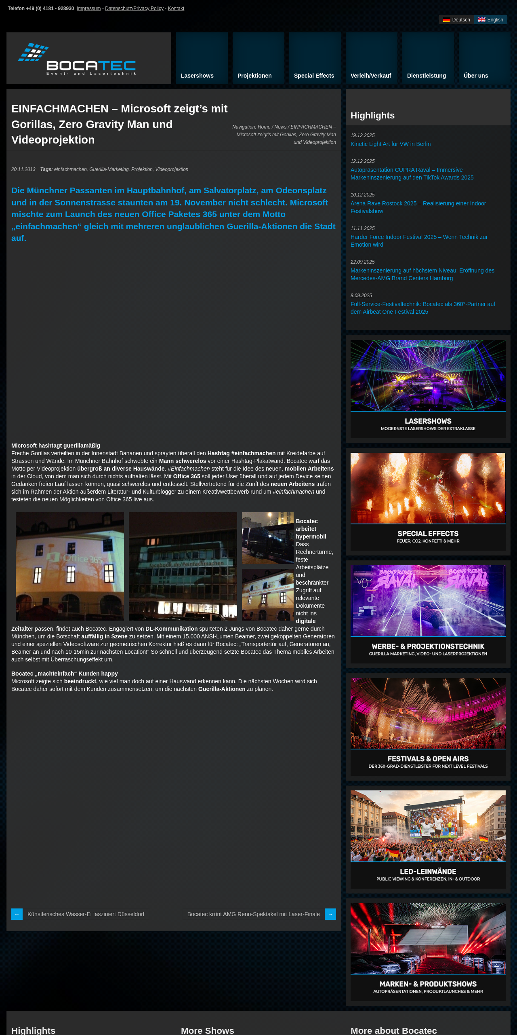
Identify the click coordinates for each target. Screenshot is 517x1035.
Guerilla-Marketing (108, 169)
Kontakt (176, 8)
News (281, 127)
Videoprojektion (172, 169)
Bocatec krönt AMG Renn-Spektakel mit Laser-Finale (253, 914)
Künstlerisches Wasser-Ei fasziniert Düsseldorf (86, 914)
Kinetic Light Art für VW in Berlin (391, 144)
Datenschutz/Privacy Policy (134, 8)
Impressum (89, 8)
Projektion (142, 169)
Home (264, 127)
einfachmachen (70, 169)
